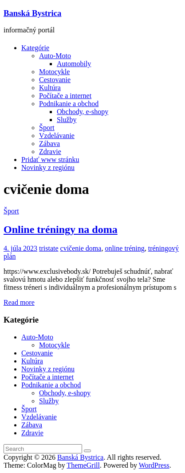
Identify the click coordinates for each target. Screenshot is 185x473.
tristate (49, 248)
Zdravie (50, 151)
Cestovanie (55, 79)
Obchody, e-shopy (82, 111)
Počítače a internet (65, 95)
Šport (47, 127)
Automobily (74, 63)
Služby (66, 119)
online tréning (124, 248)
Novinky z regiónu (48, 167)
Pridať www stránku (50, 159)
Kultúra (50, 87)
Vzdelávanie (57, 135)
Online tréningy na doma (61, 229)
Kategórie (35, 47)
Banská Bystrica (32, 13)
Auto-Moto (55, 55)
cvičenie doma (81, 248)
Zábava (49, 143)
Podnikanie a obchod (68, 103)
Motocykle (54, 71)
